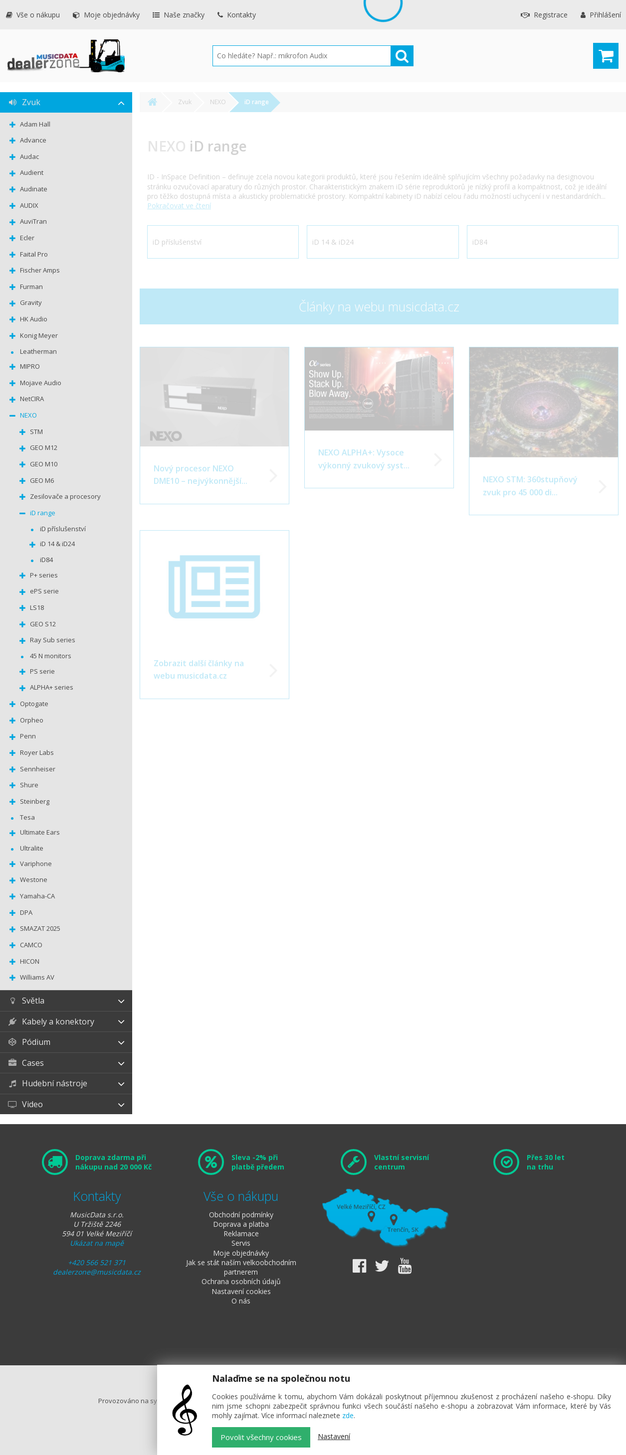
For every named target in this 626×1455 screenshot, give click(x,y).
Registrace (544, 14)
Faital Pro (34, 254)
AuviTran (33, 221)
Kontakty (236, 14)
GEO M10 (43, 463)
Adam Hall (35, 124)
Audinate (33, 188)
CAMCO (31, 944)
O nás (240, 1301)
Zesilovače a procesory (65, 496)
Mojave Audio (40, 382)
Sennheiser (37, 768)
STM (36, 431)
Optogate (34, 703)
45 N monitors (50, 655)
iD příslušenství (63, 528)
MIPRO (30, 366)
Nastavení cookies (241, 1291)
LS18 (37, 607)
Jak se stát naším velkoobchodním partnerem (241, 1267)
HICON (29, 961)
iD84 (46, 559)
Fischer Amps (40, 270)
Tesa (27, 817)
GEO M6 (42, 480)
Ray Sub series (52, 639)
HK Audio (33, 318)
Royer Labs (37, 752)
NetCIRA (32, 398)
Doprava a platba (241, 1224)
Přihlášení (601, 14)
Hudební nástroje (47, 1083)
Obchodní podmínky (241, 1214)
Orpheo (31, 720)
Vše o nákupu (32, 14)
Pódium (28, 1041)
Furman (31, 286)
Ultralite (31, 848)
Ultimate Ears (40, 832)
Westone (33, 879)
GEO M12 (43, 447)
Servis (240, 1243)
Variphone (36, 863)
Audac (29, 156)
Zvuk (23, 102)
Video (25, 1104)
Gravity (31, 302)
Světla (25, 1000)
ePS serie (44, 590)
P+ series (44, 575)
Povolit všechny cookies (261, 1437)
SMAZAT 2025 (40, 928)
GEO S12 (43, 623)
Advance (33, 140)
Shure (29, 784)
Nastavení (334, 1436)
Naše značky (179, 14)
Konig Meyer (39, 335)
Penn (28, 735)
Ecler (27, 237)
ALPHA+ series (51, 687)
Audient (31, 172)
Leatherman (38, 351)
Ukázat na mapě (97, 1243)
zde (348, 1415)
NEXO (28, 415)
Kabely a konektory (50, 1021)
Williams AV (37, 977)
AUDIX (29, 205)
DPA (26, 912)
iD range (42, 512)
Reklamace (241, 1233)
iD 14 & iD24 (57, 543)
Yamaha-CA (37, 895)
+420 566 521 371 (97, 1262)
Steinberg (34, 801)
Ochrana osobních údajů (241, 1281)
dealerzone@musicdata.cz (97, 1272)
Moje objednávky (106, 14)
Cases (25, 1062)
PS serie (42, 671)
